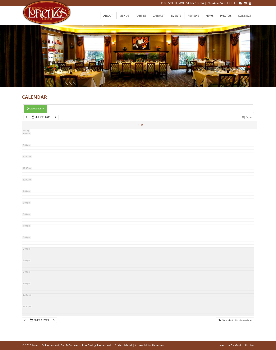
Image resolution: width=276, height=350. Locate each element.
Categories (35, 108)
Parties (141, 15)
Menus (124, 15)
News (210, 15)
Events (176, 15)
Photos (226, 15)
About (108, 15)
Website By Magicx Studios (237, 345)
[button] (235, 320)
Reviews (193, 15)
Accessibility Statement (150, 345)
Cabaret (159, 15)
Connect (244, 15)
